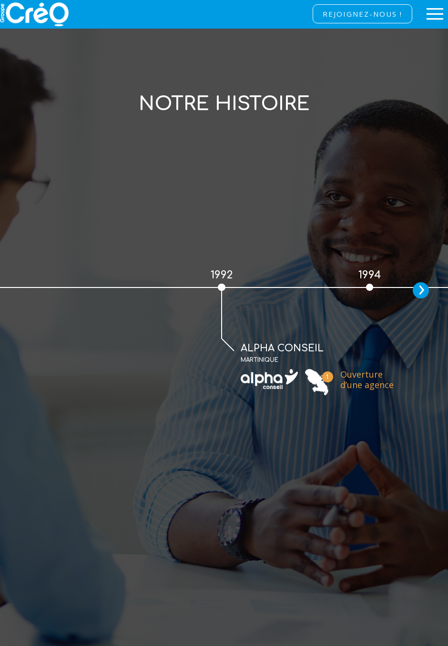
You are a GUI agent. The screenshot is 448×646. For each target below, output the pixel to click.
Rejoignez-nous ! (362, 14)
